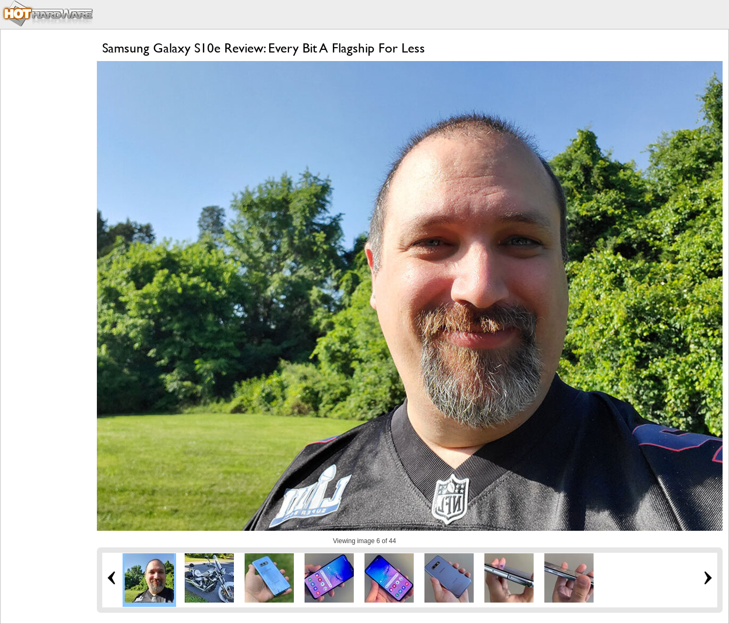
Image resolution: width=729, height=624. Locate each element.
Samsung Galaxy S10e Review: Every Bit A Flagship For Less (263, 48)
